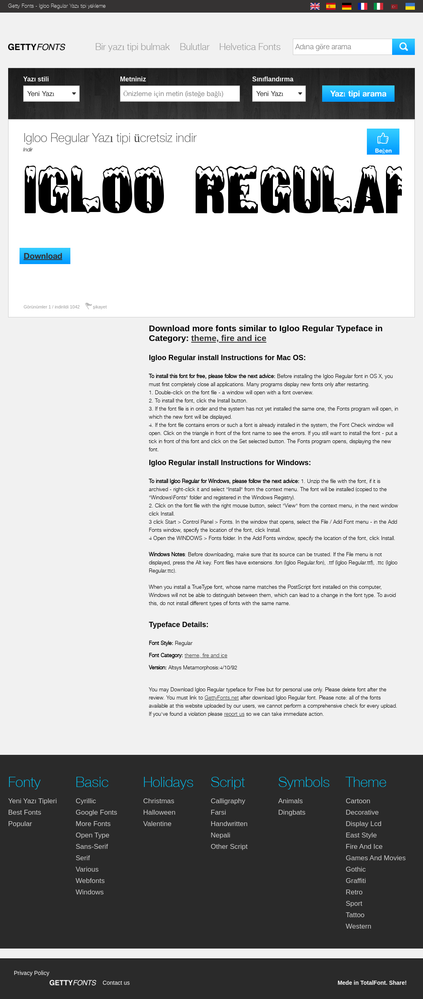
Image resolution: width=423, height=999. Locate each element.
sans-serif (92, 846)
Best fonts (24, 812)
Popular (20, 824)
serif (83, 858)
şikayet (100, 306)
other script (229, 846)
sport (354, 903)
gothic (356, 869)
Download (43, 256)
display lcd (364, 824)
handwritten (229, 824)
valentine (157, 824)
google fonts (96, 812)
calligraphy (228, 801)
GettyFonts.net (222, 698)
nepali (220, 835)
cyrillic (86, 801)
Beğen (383, 150)
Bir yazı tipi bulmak (132, 47)
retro (354, 892)
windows (90, 892)
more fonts (93, 824)
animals (290, 801)
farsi (218, 812)
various (87, 869)
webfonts (90, 881)
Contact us (116, 982)
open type (92, 835)
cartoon (358, 801)
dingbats (291, 812)
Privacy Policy (31, 973)
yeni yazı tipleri (32, 801)
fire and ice (364, 846)
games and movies (376, 858)
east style (361, 835)
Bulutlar (194, 47)
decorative (362, 812)
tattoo (355, 915)
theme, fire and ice (228, 338)
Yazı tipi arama (358, 93)
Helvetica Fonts (250, 47)
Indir (28, 149)
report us (234, 714)
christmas (158, 801)
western (358, 926)
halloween (159, 812)
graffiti (356, 881)
